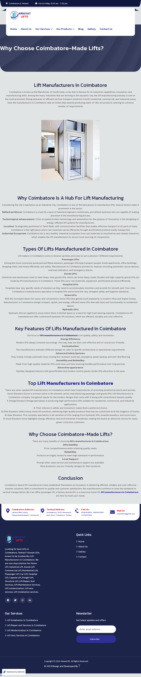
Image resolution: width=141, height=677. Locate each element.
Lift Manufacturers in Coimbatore (75, 383)
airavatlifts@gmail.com (126, 513)
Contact (82, 556)
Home (13, 29)
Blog (81, 29)
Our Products (64, 29)
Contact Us (106, 29)
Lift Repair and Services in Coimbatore (26, 625)
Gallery (91, 29)
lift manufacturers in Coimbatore (59, 335)
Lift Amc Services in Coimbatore (23, 635)
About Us (26, 29)
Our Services (42, 29)
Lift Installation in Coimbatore (22, 620)
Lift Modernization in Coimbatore (24, 630)
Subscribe (96, 639)
